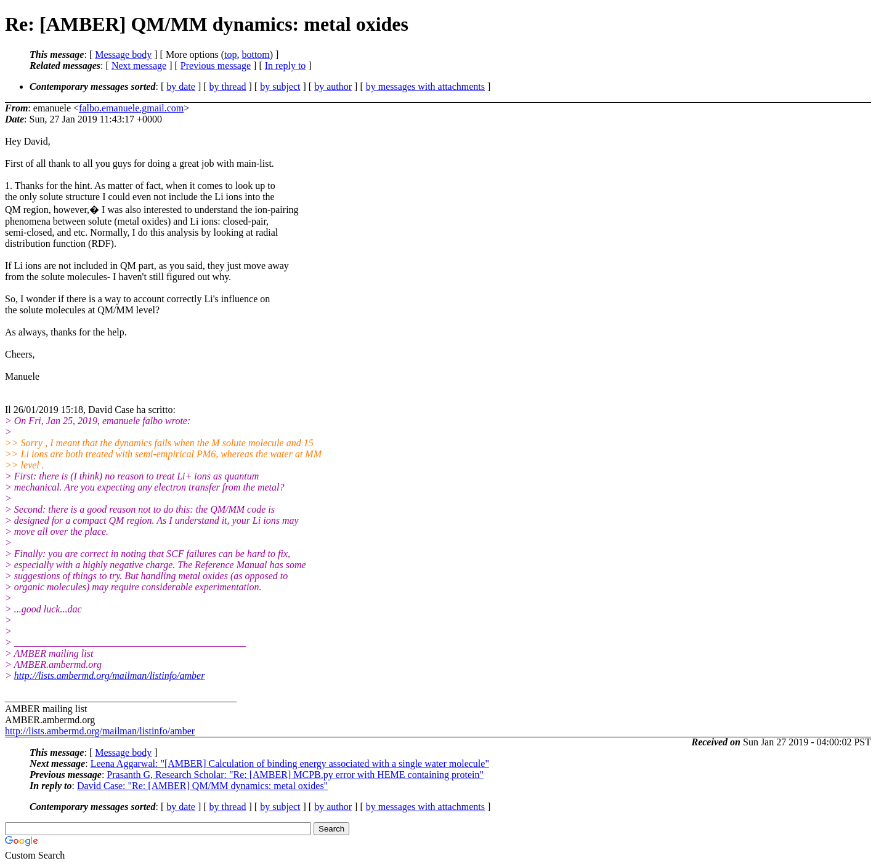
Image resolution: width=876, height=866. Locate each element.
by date (180, 86)
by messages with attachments (425, 86)
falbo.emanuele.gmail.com (131, 108)
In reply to (285, 65)
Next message (139, 65)
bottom (255, 54)
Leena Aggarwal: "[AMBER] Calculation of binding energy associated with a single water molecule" (290, 763)
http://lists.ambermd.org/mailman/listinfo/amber (109, 675)
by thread (227, 86)
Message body (123, 54)
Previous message (215, 65)
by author (333, 86)
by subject (280, 86)
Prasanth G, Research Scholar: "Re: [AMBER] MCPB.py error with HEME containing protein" (295, 774)
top (230, 54)
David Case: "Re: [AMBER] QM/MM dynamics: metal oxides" (202, 785)
